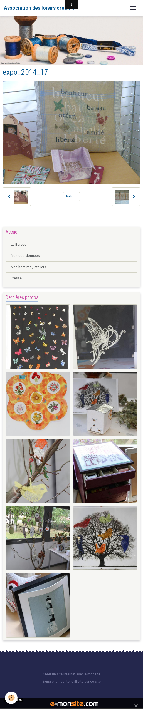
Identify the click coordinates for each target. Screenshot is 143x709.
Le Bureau (18, 245)
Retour (71, 196)
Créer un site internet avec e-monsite (71, 674)
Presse (16, 278)
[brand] (39, 8)
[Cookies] (11, 698)
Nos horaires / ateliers (28, 267)
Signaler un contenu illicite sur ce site (71, 681)
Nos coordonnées (25, 256)
